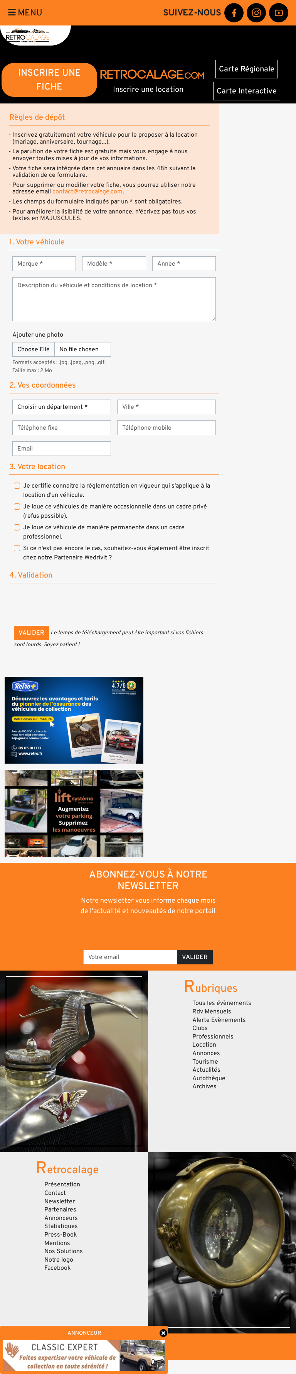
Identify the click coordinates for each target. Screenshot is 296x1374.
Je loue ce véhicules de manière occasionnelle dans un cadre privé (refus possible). (115, 511)
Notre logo (58, 1259)
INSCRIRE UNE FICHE (49, 79)
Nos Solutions (63, 1251)
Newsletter (59, 1201)
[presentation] (72, 605)
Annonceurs (61, 1218)
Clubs (200, 1028)
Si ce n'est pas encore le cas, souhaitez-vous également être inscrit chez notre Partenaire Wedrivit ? (116, 553)
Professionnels (213, 1036)
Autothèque (208, 1078)
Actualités (206, 1070)
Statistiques (61, 1226)
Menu (25, 13)
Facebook (57, 1268)
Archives (204, 1086)
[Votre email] (130, 957)
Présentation (62, 1184)
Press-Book (60, 1234)
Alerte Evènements (219, 1020)
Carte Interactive (247, 91)
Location (204, 1044)
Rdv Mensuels (211, 1011)
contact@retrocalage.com (87, 191)
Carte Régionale (246, 69)
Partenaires (60, 1209)
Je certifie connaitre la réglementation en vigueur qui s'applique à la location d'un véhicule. (116, 490)
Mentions (57, 1243)
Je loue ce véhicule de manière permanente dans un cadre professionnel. (104, 532)
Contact (55, 1193)
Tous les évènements (221, 1003)
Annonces (206, 1053)
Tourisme (205, 1061)
